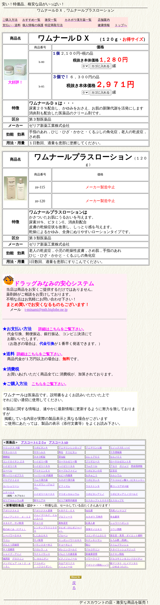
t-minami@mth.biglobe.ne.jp (46, 310)
